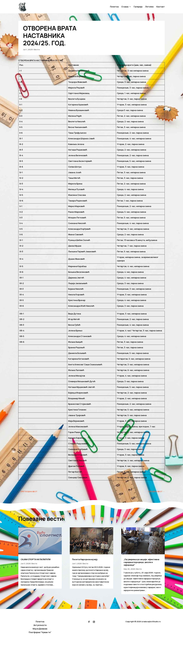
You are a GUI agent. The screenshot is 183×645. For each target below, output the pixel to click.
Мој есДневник (40, 628)
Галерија (138, 6)
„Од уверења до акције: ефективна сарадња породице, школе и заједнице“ (141, 562)
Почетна (114, 6)
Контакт (160, 6)
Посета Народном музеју (85, 559)
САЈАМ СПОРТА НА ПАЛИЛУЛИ (35, 559)
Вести (37, 49)
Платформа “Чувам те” (40, 632)
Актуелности (40, 625)
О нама (124, 6)
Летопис (149, 6)
